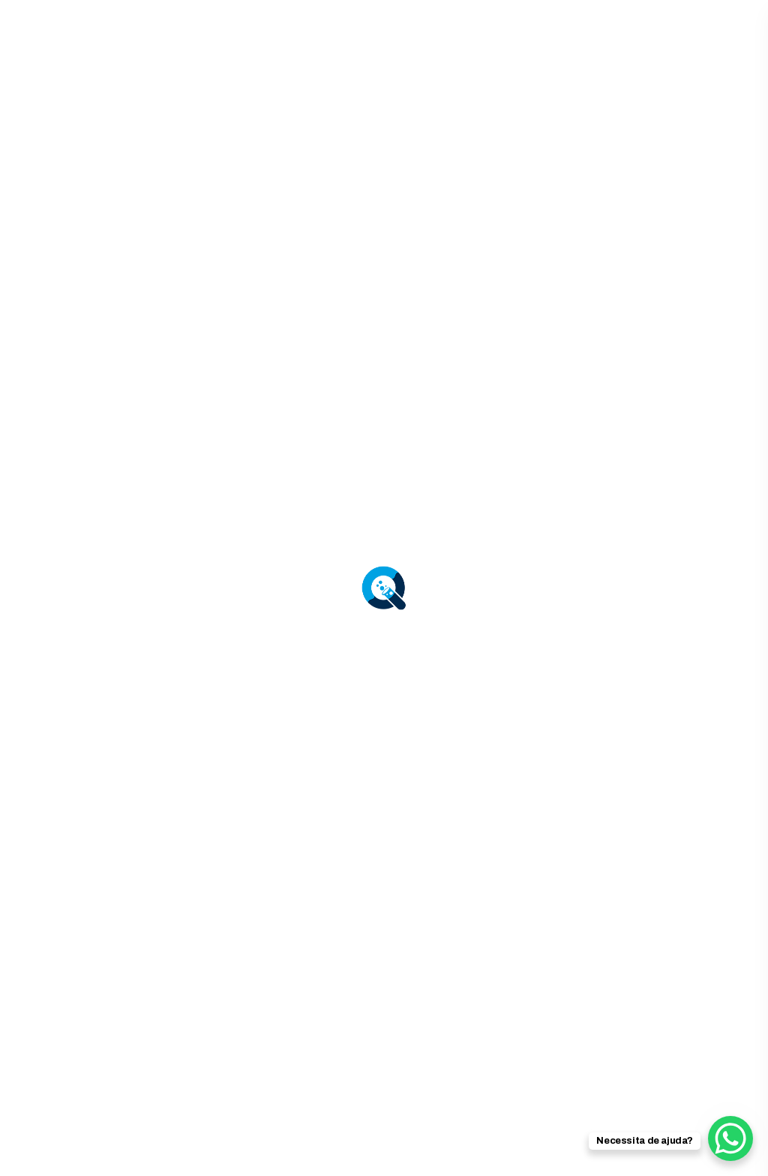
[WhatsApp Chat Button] (730, 1138)
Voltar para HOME (383, 874)
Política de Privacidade (538, 1088)
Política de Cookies (681, 1088)
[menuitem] (276, 1137)
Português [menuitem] (514, 1137)
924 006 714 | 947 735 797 (556, 36)
